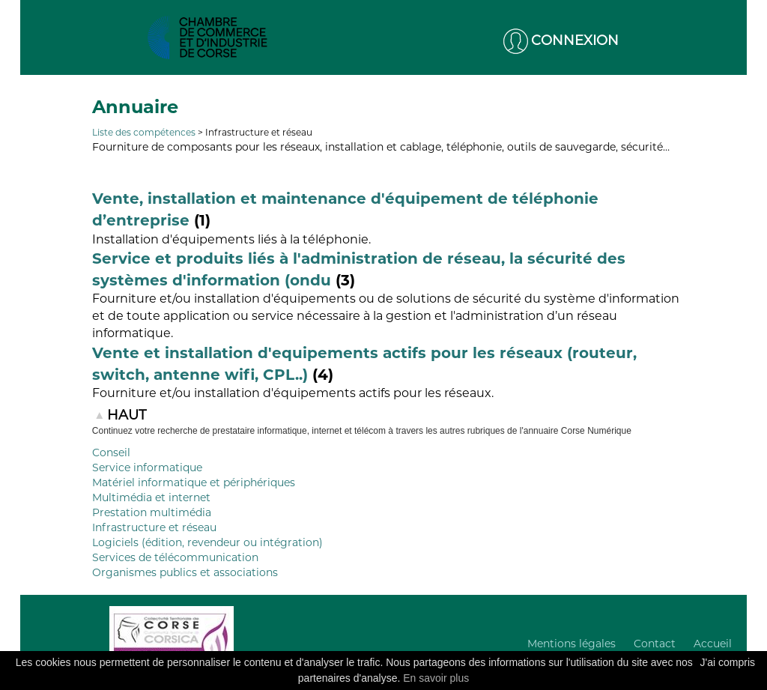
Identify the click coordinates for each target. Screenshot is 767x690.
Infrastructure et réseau (154, 527)
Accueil (713, 643)
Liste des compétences (143, 132)
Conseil (111, 452)
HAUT (126, 415)
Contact (655, 643)
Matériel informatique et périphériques (193, 482)
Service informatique (147, 467)
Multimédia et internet (151, 497)
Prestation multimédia (151, 512)
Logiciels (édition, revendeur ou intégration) (207, 542)
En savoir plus (436, 678)
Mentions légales (571, 643)
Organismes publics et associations (185, 572)
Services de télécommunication (175, 557)
